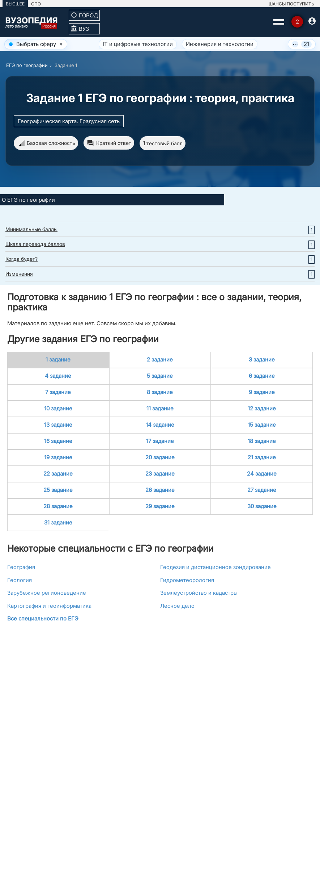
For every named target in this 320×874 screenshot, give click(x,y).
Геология (19, 580)
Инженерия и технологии (219, 44)
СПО (36, 4)
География (21, 567)
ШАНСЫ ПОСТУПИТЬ (291, 4)
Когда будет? (21, 259)
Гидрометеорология (187, 580)
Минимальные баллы (31, 229)
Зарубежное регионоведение (46, 592)
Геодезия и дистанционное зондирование (215, 567)
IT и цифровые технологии (138, 44)
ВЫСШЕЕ (15, 4)
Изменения (19, 274)
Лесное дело (177, 605)
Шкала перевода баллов (35, 244)
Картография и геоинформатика (49, 605)
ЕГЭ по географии (27, 65)
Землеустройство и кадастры (199, 592)
